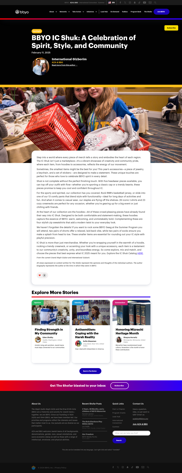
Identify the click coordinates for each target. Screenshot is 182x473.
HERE (140, 253)
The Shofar (148, 11)
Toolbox (125, 11)
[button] (111, 2)
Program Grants (119, 413)
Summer (115, 427)
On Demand (114, 11)
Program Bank (136, 11)
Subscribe (119, 386)
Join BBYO (161, 11)
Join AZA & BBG (140, 424)
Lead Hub (104, 11)
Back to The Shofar (90, 371)
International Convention (117, 422)
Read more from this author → (64, 65)
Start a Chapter (118, 409)
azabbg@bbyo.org (140, 419)
